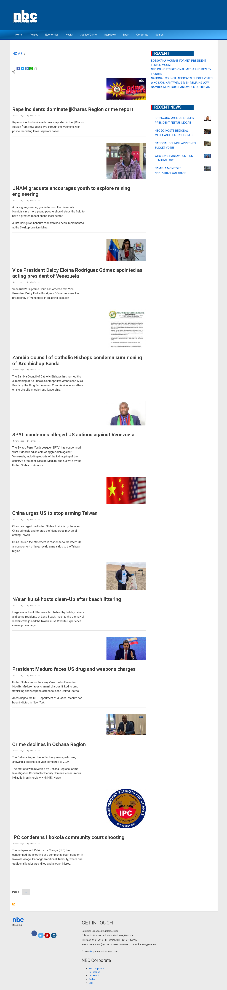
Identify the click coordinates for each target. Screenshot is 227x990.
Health (69, 34)
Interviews (110, 34)
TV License (94, 972)
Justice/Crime (88, 34)
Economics (51, 34)
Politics (34, 34)
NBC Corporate (96, 968)
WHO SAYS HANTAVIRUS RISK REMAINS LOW (180, 82)
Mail (91, 982)
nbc (18, 920)
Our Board (94, 975)
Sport (126, 34)
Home (19, 34)
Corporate (142, 34)
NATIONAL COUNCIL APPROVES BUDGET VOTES (182, 78)
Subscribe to (13, 904)
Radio (92, 979)
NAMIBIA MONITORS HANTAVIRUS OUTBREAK (180, 87)
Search (159, 34)
